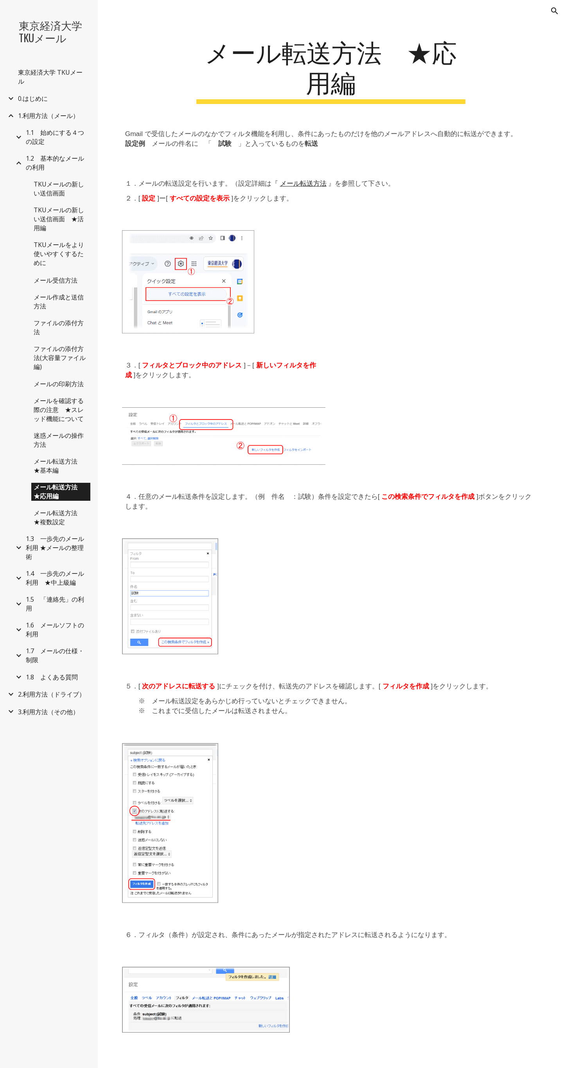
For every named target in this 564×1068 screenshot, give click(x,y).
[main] (330, 70)
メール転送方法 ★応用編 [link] (59, 491)
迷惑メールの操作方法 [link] (59, 440)
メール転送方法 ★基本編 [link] (59, 466)
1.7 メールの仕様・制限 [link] (55, 655)
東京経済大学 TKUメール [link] (50, 77)
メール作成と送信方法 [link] (59, 301)
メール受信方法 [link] (55, 280)
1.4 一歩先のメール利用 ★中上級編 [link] (55, 578)
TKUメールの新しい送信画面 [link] (59, 188)
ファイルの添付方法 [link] (59, 327)
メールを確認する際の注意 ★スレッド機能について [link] (59, 409)
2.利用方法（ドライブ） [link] (51, 694)
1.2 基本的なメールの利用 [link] (55, 163)
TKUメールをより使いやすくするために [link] (59, 253)
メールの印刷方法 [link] (59, 384)
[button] (554, 11)
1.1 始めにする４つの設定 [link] (55, 137)
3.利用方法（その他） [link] (48, 712)
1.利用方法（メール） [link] (48, 115)
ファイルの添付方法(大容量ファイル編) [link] (60, 357)
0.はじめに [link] (33, 98)
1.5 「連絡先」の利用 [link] (55, 604)
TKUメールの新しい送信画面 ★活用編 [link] (59, 219)
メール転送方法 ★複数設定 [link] (59, 517)
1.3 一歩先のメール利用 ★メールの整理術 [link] (55, 547)
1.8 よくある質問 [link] (52, 677)
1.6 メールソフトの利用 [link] (55, 629)
